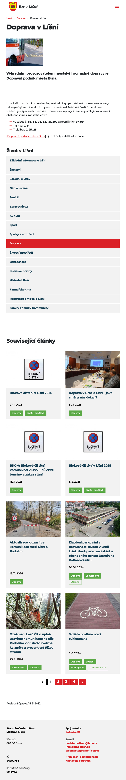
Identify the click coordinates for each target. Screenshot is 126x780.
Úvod (9, 18)
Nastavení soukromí (78, 760)
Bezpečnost (18, 262)
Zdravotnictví (19, 206)
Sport (13, 225)
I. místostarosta (98, 667)
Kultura (15, 215)
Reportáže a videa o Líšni (27, 298)
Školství (15, 169)
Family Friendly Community (29, 308)
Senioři (14, 197)
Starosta (75, 582)
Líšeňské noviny (21, 271)
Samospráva (92, 575)
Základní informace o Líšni (28, 160)
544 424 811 (73, 732)
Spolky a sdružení (22, 234)
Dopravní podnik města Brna (26, 136)
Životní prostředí (21, 252)
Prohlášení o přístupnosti (82, 756)
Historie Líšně (19, 280)
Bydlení (90, 661)
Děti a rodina (19, 188)
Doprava (21, 18)
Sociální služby (20, 179)
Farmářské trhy (20, 289)
